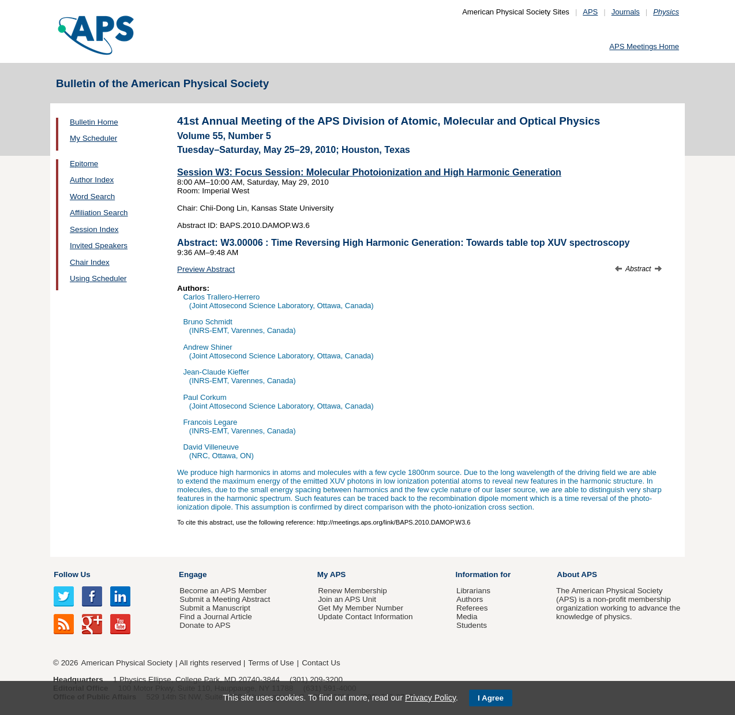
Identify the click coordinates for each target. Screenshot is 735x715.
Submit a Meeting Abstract (224, 599)
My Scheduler (93, 138)
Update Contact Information (365, 616)
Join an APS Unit (347, 599)
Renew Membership (352, 590)
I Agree (491, 698)
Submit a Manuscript (214, 608)
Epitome (84, 163)
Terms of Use (271, 662)
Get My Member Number (360, 608)
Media (467, 616)
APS (590, 12)
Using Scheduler (98, 278)
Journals (626, 12)
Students (471, 625)
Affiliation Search (99, 212)
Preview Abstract (206, 269)
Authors (469, 599)
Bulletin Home (94, 122)
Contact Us (321, 662)
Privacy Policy (430, 697)
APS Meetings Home (644, 46)
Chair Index (90, 262)
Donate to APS (204, 625)
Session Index (94, 229)
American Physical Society (126, 662)
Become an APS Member (223, 590)
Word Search (92, 196)
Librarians (473, 590)
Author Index (92, 179)
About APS (577, 574)
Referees (472, 608)
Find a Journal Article (215, 616)
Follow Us (72, 574)
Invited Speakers (98, 245)
